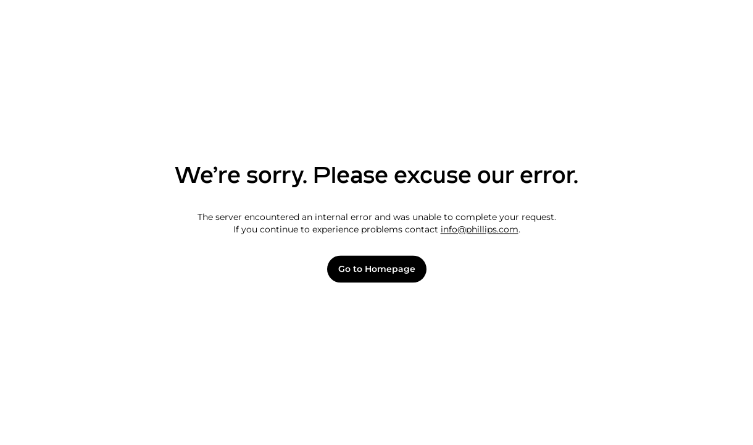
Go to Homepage (376, 269)
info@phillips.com (479, 229)
